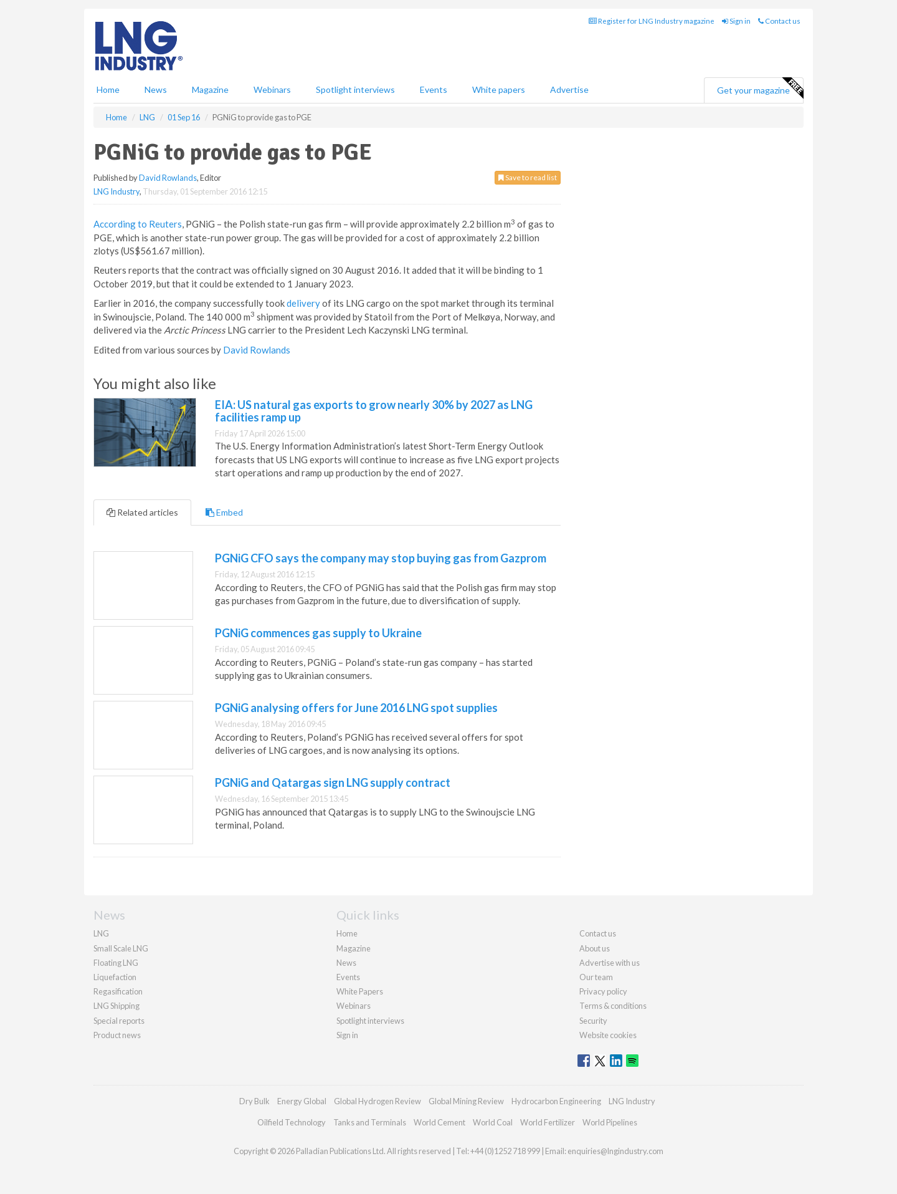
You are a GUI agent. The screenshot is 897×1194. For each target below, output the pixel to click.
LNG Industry (116, 191)
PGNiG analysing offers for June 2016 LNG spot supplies (356, 708)
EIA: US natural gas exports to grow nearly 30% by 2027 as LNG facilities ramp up (374, 411)
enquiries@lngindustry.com (615, 1151)
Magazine (210, 89)
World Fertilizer (547, 1122)
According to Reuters (137, 223)
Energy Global (301, 1101)
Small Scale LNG (120, 948)
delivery (303, 303)
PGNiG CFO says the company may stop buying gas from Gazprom (380, 558)
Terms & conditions (613, 1006)
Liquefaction (114, 977)
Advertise (569, 89)
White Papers (359, 991)
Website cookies (608, 1035)
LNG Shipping (116, 1006)
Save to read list (527, 177)
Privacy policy (603, 991)
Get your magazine (760, 88)
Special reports (119, 1021)
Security (593, 1021)
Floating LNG (115, 963)
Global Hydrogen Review (377, 1101)
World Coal (493, 1122)
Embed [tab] (224, 512)
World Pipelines (609, 1122)
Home (108, 89)
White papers (498, 89)
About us (594, 948)
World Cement (439, 1122)
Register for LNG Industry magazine (651, 21)
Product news (117, 1035)
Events (433, 89)
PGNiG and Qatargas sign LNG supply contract (332, 782)
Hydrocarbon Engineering (556, 1101)
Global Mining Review (466, 1101)
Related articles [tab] (142, 512)
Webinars (272, 89)
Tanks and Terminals (369, 1122)
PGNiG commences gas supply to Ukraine (318, 633)
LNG (101, 933)
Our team (596, 977)
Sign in (736, 21)
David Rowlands (168, 178)
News (346, 963)
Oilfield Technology (291, 1122)
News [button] (156, 89)
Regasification (118, 991)
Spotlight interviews (355, 89)
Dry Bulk (254, 1101)
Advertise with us (609, 963)
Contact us (779, 21)
